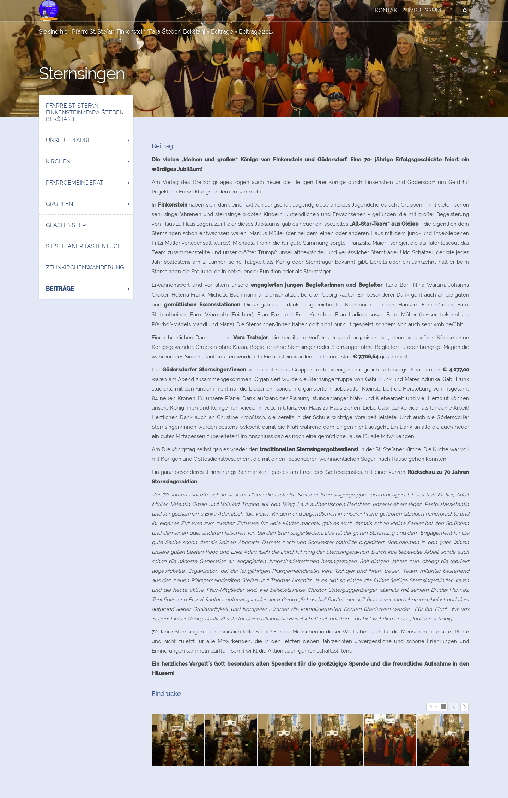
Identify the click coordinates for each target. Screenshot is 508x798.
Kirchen (58, 161)
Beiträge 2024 (257, 31)
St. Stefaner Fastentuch (84, 246)
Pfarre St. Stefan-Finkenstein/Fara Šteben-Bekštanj (138, 31)
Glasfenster (66, 225)
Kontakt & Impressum (408, 10)
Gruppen (59, 204)
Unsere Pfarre (68, 140)
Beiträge (222, 31)
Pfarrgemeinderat (74, 182)
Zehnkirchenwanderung (85, 267)
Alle (433, 706)
